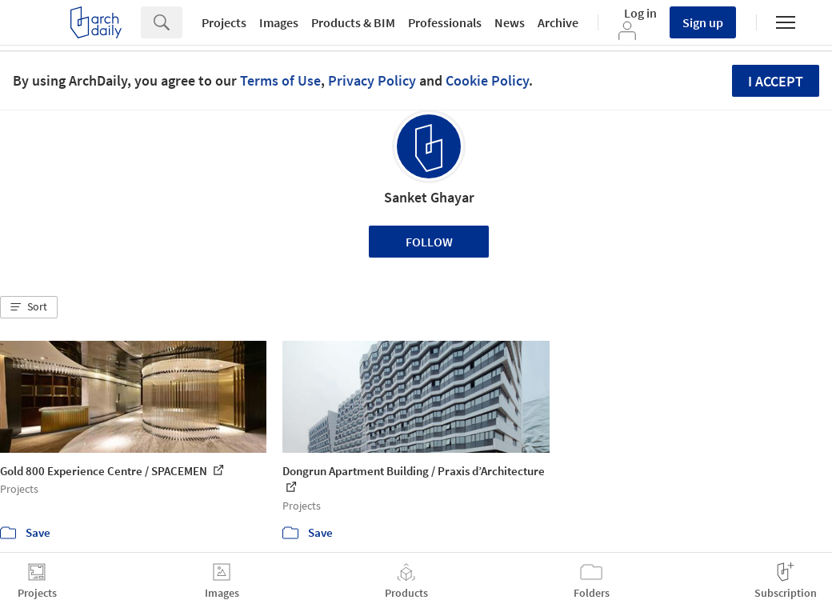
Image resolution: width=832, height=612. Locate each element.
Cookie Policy (487, 80)
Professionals (445, 22)
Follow (429, 242)
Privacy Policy (372, 80)
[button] (29, 307)
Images (278, 22)
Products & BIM (353, 22)
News (509, 22)
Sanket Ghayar (429, 197)
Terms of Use (280, 80)
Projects (224, 22)
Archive (558, 22)
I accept (775, 81)
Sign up (702, 22)
